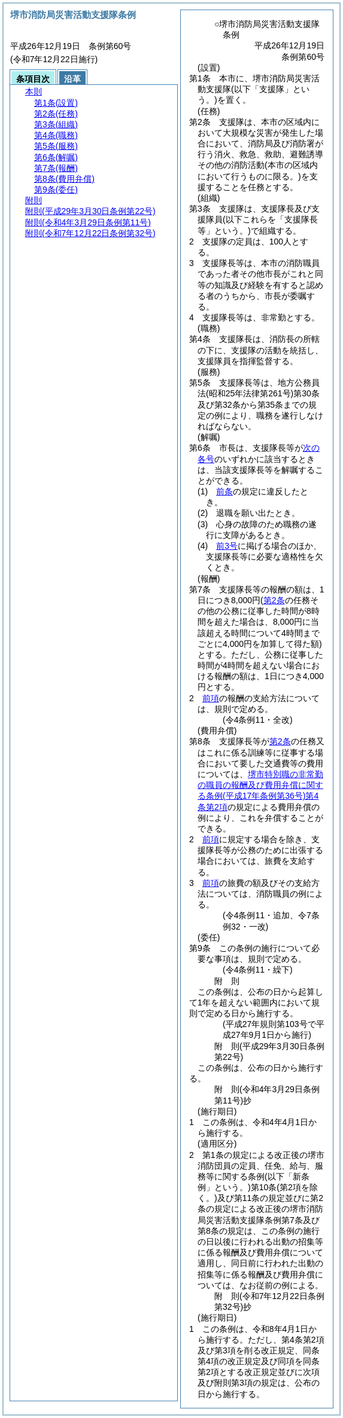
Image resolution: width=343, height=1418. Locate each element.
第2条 (280, 741)
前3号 (227, 546)
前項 (210, 698)
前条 (224, 491)
